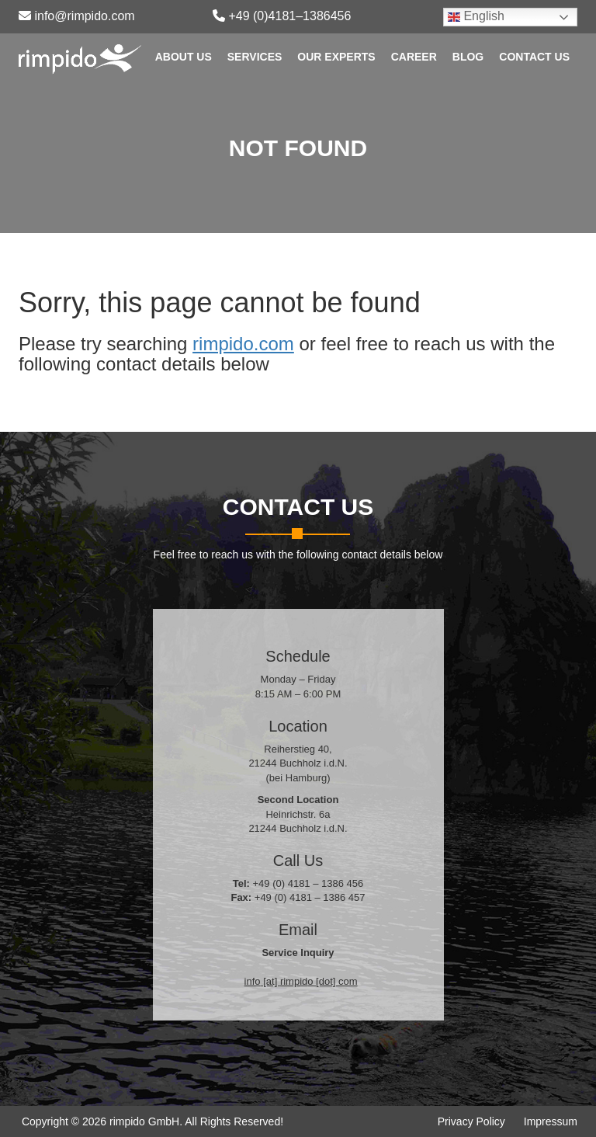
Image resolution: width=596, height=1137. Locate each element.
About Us (183, 56)
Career (414, 56)
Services (254, 56)
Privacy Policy (471, 1121)
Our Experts (336, 56)
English (476, 16)
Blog (467, 56)
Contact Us (534, 56)
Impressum (550, 1121)
